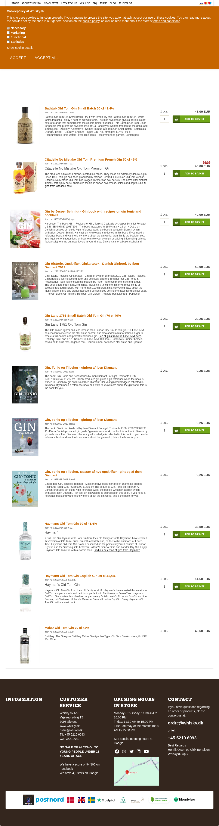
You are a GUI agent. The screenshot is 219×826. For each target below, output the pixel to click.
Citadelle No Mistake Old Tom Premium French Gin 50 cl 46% (91, 159)
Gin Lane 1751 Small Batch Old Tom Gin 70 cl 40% (83, 315)
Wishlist (85, 3)
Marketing (18, 32)
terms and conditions (166, 21)
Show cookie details (20, 47)
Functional (18, 37)
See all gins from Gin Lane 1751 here (120, 336)
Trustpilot (125, 3)
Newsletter (51, 3)
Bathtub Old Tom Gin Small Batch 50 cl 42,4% (79, 108)
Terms (103, 3)
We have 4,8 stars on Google (79, 773)
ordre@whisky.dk (71, 730)
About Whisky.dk (31, 3)
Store (15, 3)
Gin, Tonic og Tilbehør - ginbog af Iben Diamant (81, 367)
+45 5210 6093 (182, 738)
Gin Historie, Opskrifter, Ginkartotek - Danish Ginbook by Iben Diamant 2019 (92, 265)
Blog (113, 3)
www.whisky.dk (70, 726)
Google (118, 743)
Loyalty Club (69, 3)
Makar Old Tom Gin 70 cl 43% (67, 627)
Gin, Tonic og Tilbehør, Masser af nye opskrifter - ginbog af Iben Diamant (93, 473)
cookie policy (91, 21)
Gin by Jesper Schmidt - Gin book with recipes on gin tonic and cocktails (93, 213)
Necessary (18, 28)
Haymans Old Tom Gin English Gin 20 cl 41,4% (80, 576)
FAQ (95, 3)
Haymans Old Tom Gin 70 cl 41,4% (71, 523)
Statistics (17, 41)
